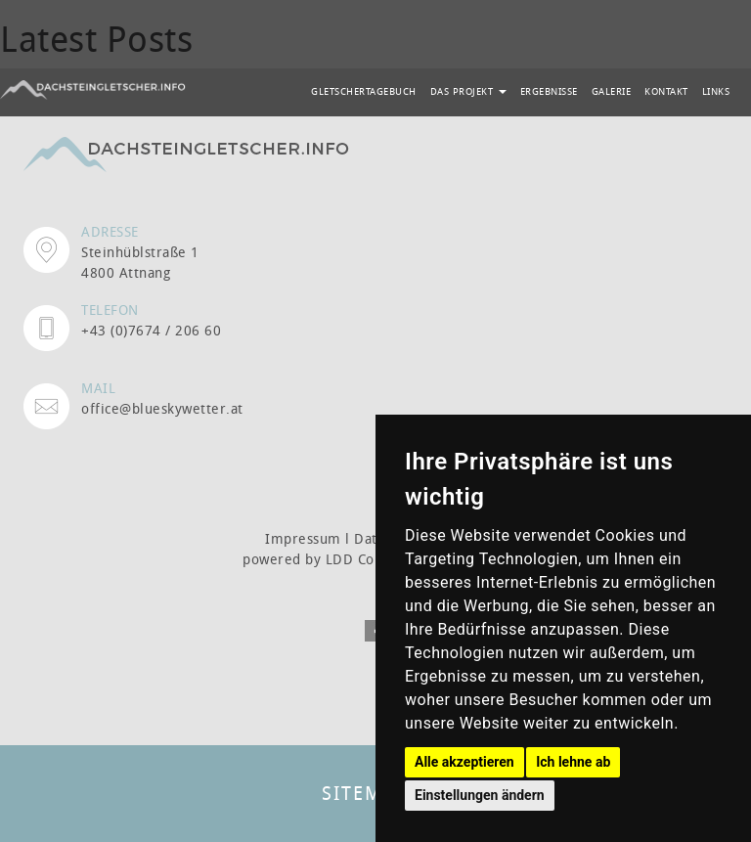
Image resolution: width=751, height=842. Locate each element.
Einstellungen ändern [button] (480, 795)
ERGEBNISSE (549, 91)
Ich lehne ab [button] (573, 762)
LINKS (716, 91)
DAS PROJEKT (468, 91)
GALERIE (612, 91)
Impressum (303, 538)
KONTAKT (666, 91)
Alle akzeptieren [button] (464, 762)
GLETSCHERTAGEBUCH (364, 91)
